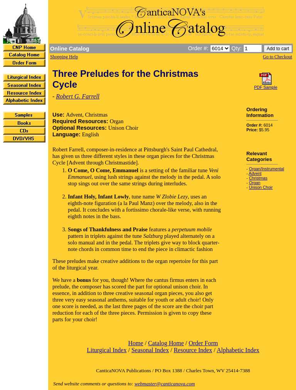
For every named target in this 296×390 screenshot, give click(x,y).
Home (135, 343)
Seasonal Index (150, 350)
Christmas (258, 178)
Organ (255, 182)
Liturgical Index (106, 350)
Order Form (203, 343)
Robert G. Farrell (77, 96)
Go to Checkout (277, 56)
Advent (255, 173)
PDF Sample (265, 87)
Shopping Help (64, 56)
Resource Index (193, 350)
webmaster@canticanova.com (165, 384)
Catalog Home (166, 343)
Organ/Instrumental (266, 168)
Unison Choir (261, 187)
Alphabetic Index (238, 350)
